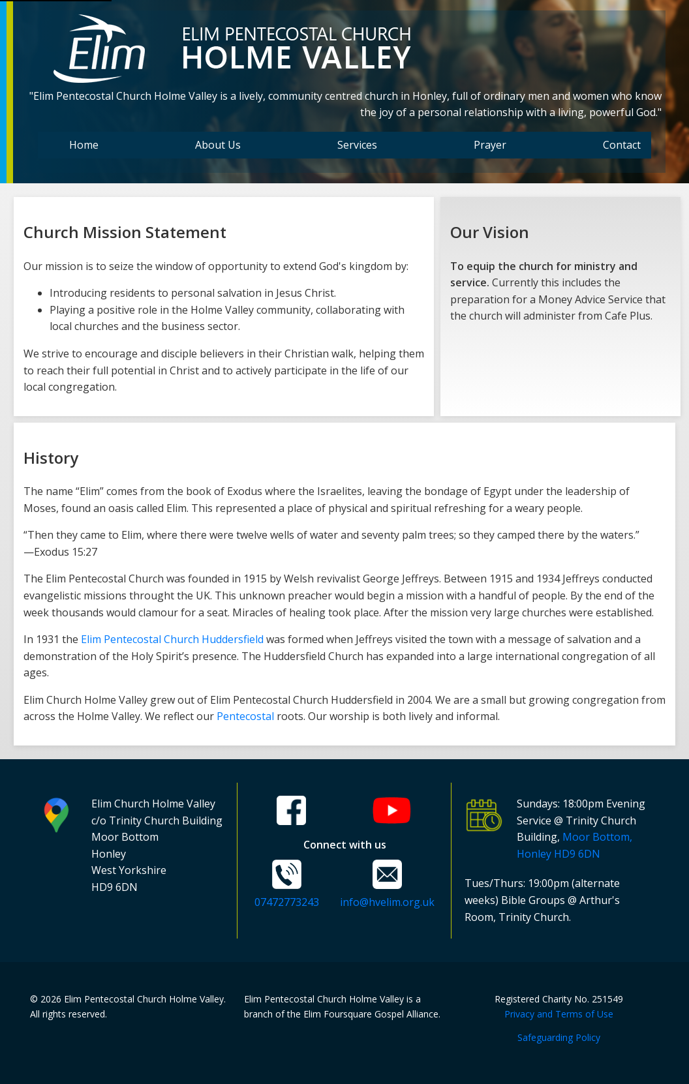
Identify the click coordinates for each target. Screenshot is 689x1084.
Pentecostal (245, 716)
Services (357, 145)
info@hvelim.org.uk (387, 902)
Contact (622, 145)
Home (84, 145)
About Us (218, 145)
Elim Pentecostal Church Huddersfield (172, 639)
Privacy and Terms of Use (558, 1014)
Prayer (490, 145)
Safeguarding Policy (558, 1037)
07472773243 (286, 902)
